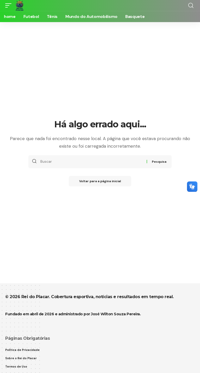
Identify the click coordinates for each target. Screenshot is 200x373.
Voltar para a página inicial (100, 181)
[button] (9, 5)
